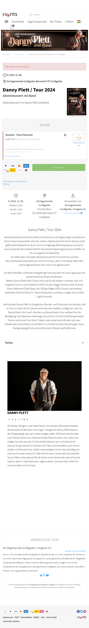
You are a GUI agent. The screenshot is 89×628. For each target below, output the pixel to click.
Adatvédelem (26, 617)
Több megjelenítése (13, 156)
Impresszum (8, 617)
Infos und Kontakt (73, 213)
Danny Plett (17, 412)
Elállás (36, 617)
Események (19, 54)
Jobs (43, 617)
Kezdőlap (6, 54)
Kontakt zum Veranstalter (75, 551)
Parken (9, 342)
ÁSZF (17, 617)
